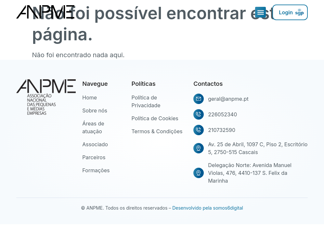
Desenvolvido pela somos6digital (207, 208)
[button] (260, 12)
